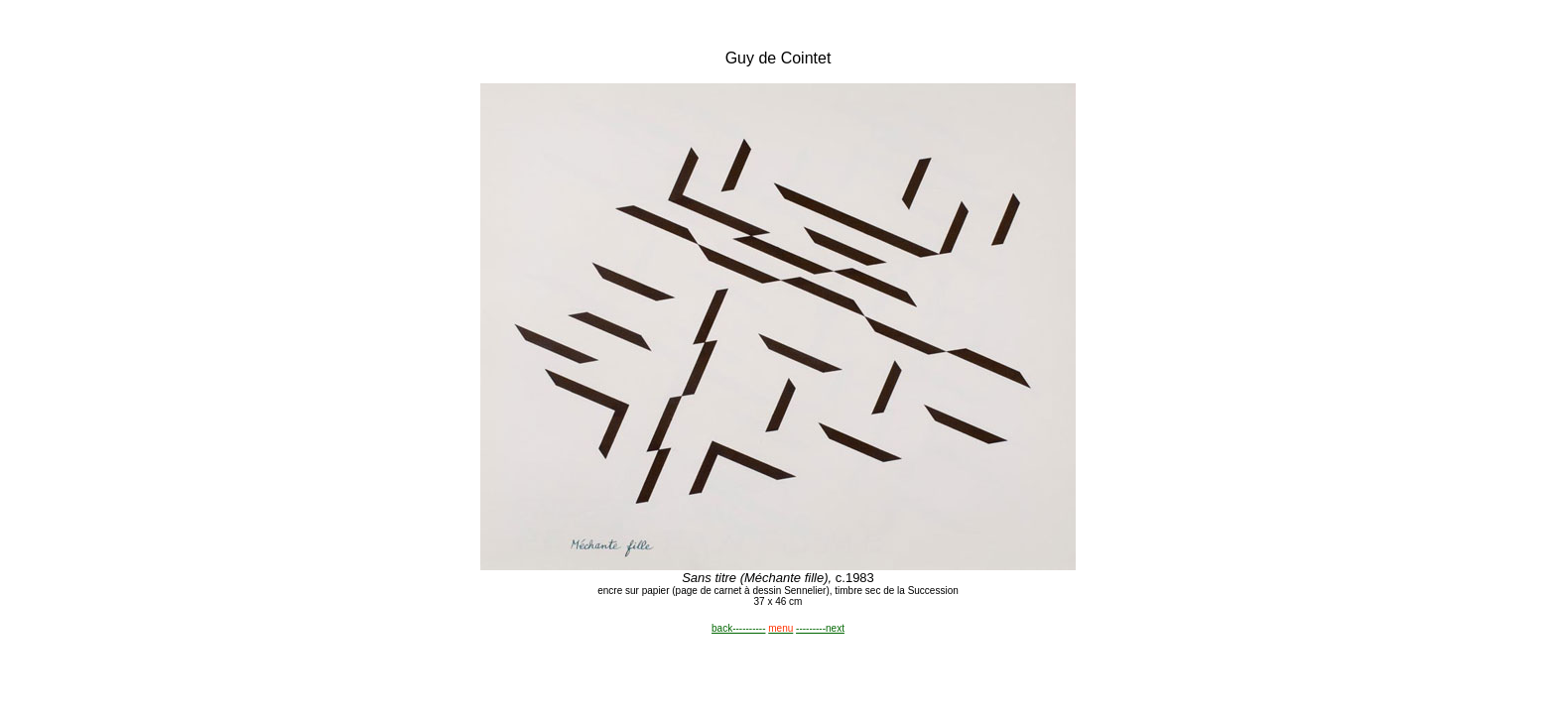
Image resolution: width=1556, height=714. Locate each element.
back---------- (738, 628)
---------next (820, 628)
